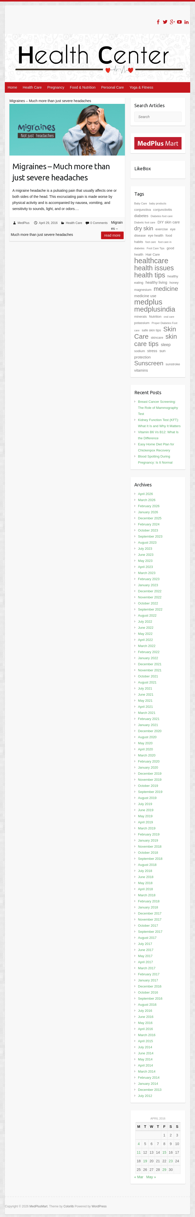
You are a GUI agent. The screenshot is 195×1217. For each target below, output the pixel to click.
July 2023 (145, 548)
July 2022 (145, 621)
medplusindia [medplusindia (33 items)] (154, 309)
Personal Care (112, 87)
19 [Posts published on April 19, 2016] (145, 1161)
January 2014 (148, 1084)
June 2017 (146, 950)
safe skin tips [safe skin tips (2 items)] (151, 330)
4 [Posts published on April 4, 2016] (139, 1144)
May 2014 (145, 1059)
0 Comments (99, 223)
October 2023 (148, 530)
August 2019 (147, 798)
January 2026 (148, 512)
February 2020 (149, 761)
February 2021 (149, 719)
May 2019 (145, 816)
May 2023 (145, 561)
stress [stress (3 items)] (152, 351)
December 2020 (150, 731)
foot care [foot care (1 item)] (150, 241)
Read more (112, 235)
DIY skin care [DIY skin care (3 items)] (168, 222)
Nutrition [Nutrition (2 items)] (155, 316)
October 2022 (148, 603)
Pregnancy (55, 87)
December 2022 (150, 591)
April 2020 (145, 749)
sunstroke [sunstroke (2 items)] (173, 364)
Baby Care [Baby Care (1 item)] (140, 203)
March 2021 (147, 713)
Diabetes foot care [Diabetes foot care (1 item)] (161, 216)
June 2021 (146, 694)
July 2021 (145, 688)
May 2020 (145, 743)
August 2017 (147, 938)
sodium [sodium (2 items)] (139, 351)
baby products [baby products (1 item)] (157, 203)
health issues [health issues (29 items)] (154, 268)
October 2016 (148, 992)
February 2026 (149, 506)
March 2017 (147, 968)
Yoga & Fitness (141, 87)
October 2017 (148, 925)
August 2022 (147, 615)
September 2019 (150, 792)
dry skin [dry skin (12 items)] (143, 228)
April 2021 (145, 707)
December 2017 (150, 913)
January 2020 (148, 767)
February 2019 (149, 834)
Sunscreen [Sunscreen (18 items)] (149, 363)
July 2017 (145, 944)
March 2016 (147, 1035)
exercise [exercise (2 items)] (161, 229)
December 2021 (150, 664)
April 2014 (145, 1065)
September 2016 (150, 998)
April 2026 (145, 494)
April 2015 (145, 1041)
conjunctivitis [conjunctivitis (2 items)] (162, 210)
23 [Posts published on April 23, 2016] (171, 1161)
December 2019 (150, 773)
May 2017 (145, 956)
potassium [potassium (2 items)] (142, 323)
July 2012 (145, 1096)
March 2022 (147, 646)
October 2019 (148, 786)
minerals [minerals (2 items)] (140, 316)
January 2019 (148, 840)
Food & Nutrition (82, 87)
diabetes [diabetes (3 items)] (141, 216)
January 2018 (148, 907)
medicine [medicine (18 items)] (166, 288)
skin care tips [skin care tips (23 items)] (155, 340)
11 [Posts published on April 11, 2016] (139, 1152)
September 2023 (150, 536)
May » (151, 1177)
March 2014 (147, 1071)
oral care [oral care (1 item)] (169, 316)
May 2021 (145, 700)
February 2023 (149, 579)
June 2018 (146, 877)
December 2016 (150, 986)
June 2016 (146, 1017)
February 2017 (149, 974)
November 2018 (150, 846)
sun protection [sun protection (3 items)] (150, 354)
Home (12, 87)
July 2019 (145, 804)
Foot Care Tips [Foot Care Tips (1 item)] (156, 248)
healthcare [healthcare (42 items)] (151, 261)
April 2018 (145, 889)
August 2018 (147, 865)
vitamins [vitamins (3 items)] (141, 370)
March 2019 (147, 828)
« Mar (138, 1177)
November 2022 (150, 597)
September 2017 (150, 932)
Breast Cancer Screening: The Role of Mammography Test (158, 408)
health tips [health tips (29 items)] (149, 275)
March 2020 (147, 755)
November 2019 (150, 780)
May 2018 (145, 883)
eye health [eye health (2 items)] (156, 235)
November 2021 (150, 670)
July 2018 (145, 871)
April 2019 (145, 822)
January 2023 (148, 585)
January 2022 (148, 658)
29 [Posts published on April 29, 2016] (164, 1170)
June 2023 (146, 555)
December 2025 (150, 518)
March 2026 (147, 500)
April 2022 (145, 640)
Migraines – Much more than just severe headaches (61, 172)
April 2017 (145, 962)
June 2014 (146, 1053)
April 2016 (145, 1029)
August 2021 (147, 682)
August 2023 (147, 542)
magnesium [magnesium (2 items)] (143, 290)
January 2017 (148, 980)
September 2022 (150, 609)
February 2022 (149, 652)
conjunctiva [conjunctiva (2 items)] (142, 210)
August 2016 (147, 1004)
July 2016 (145, 1011)
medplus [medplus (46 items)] (148, 302)
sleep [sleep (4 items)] (166, 344)
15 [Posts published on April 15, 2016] (164, 1152)
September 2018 (150, 859)
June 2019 (146, 810)
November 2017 (150, 919)
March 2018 (147, 895)
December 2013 (150, 1090)
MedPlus (23, 223)
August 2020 (147, 737)
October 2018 (148, 852)
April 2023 (145, 567)
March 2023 (147, 573)
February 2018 (149, 901)
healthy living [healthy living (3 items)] (156, 282)
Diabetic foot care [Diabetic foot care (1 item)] (144, 222)
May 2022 (145, 634)
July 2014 (145, 1047)
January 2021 (148, 725)
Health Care (32, 87)
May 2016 (145, 1023)
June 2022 (146, 628)
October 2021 (148, 676)
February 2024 (149, 524)
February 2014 (149, 1077)
